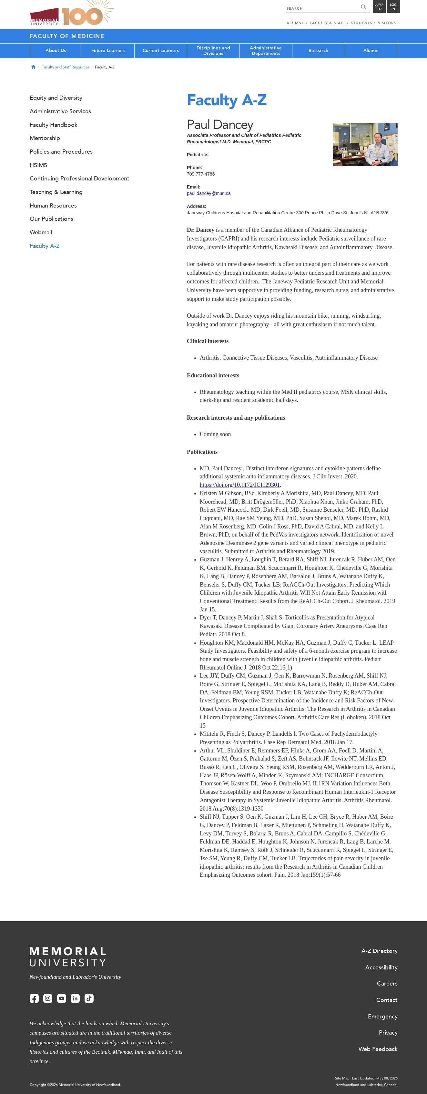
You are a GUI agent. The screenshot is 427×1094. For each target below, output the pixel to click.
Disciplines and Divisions (213, 50)
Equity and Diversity (56, 97)
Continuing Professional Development (79, 178)
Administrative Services (60, 111)
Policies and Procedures (61, 151)
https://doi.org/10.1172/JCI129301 (240, 485)
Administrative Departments (266, 50)
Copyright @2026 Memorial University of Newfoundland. (75, 1085)
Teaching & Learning (56, 192)
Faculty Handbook (53, 124)
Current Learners (161, 50)
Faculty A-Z (45, 246)
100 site (87, 13)
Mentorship (45, 138)
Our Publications (51, 218)
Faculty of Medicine (67, 36)
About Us (56, 50)
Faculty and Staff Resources (65, 67)
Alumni (371, 50)
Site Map (342, 1078)
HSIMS (38, 165)
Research (318, 50)
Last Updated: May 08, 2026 (375, 1078)
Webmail (41, 232)
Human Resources (53, 205)
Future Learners (108, 50)
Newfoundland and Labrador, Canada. (366, 1085)
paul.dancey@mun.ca (209, 193)
